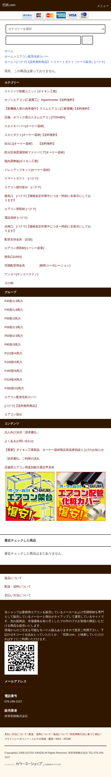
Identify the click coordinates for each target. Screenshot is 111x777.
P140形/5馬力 (13, 362)
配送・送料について (40, 734)
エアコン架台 (13, 414)
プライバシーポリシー (16, 738)
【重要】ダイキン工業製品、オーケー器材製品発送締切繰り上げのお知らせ (54, 449)
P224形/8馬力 (13, 379)
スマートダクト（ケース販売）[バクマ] (79, 62)
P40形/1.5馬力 (13, 301)
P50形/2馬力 (12, 318)
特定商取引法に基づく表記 (85, 734)
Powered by (32, 765)
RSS (58, 738)
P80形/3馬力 (12, 344)
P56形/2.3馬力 (13, 327)
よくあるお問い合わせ (19, 441)
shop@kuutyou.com (17, 687)
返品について (60, 734)
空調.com (8, 5)
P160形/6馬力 (13, 370)
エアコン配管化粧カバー (32, 56)
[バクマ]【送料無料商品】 (33, 62)
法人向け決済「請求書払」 (22, 432)
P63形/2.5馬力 (13, 335)
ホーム (8, 51)
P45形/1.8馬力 (13, 309)
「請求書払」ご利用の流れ (22, 458)
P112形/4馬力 (13, 353)
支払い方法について (15, 734)
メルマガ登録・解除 (42, 738)
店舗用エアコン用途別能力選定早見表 (29, 467)
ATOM (67, 738)
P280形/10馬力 (14, 388)
